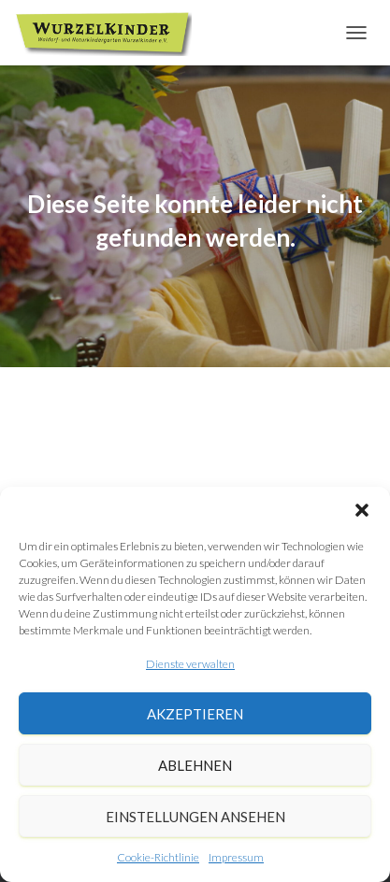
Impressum (236, 857)
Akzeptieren (195, 713)
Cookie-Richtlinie (158, 857)
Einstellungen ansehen (195, 816)
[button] (362, 510)
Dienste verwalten (190, 664)
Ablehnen (195, 765)
